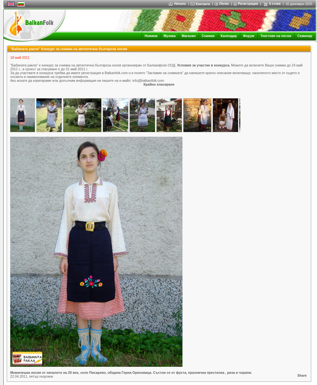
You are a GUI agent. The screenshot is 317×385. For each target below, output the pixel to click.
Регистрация (248, 3)
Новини (150, 36)
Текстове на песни (275, 36)
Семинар (304, 36)
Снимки (208, 36)
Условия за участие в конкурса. (203, 65)
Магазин (189, 36)
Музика (170, 36)
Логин (223, 3)
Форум (248, 36)
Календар (229, 36)
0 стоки (275, 3)
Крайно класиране (158, 84)
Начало (177, 3)
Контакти (203, 4)
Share (302, 375)
